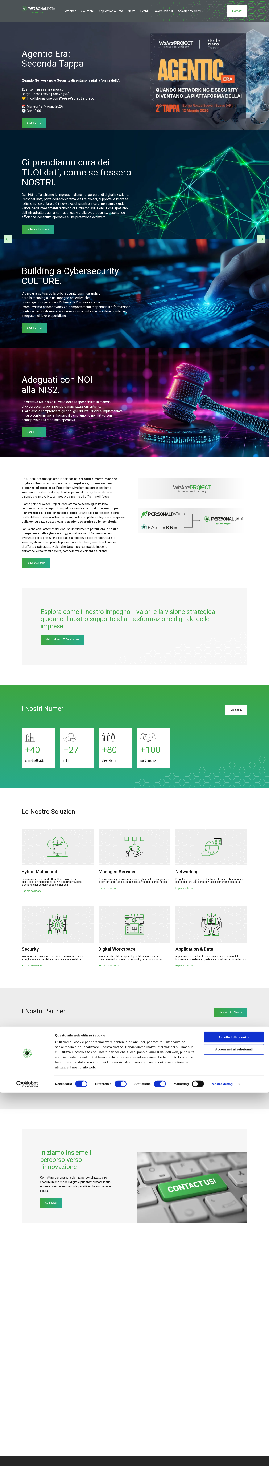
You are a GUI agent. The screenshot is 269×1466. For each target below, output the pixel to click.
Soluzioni (87, 11)
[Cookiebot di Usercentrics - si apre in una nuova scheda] (27, 1458)
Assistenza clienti (189, 11)
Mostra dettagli (223, 1457)
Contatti (237, 11)
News (131, 11)
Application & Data (111, 11)
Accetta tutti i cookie (234, 1410)
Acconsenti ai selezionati (234, 1423)
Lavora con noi (163, 11)
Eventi (144, 11)
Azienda (70, 11)
